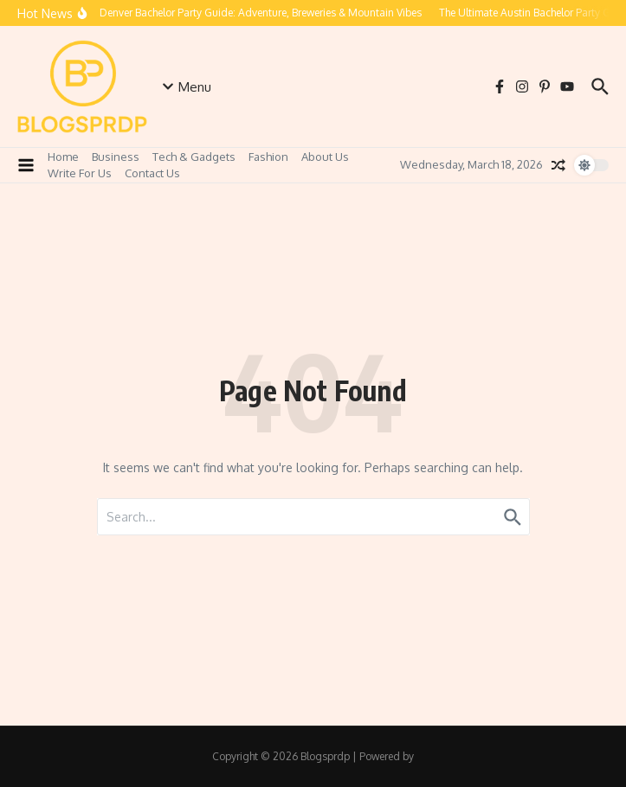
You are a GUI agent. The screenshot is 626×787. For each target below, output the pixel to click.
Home (63, 156)
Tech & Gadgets (194, 156)
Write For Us (80, 173)
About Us (325, 156)
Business (115, 156)
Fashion (268, 156)
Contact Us (152, 173)
